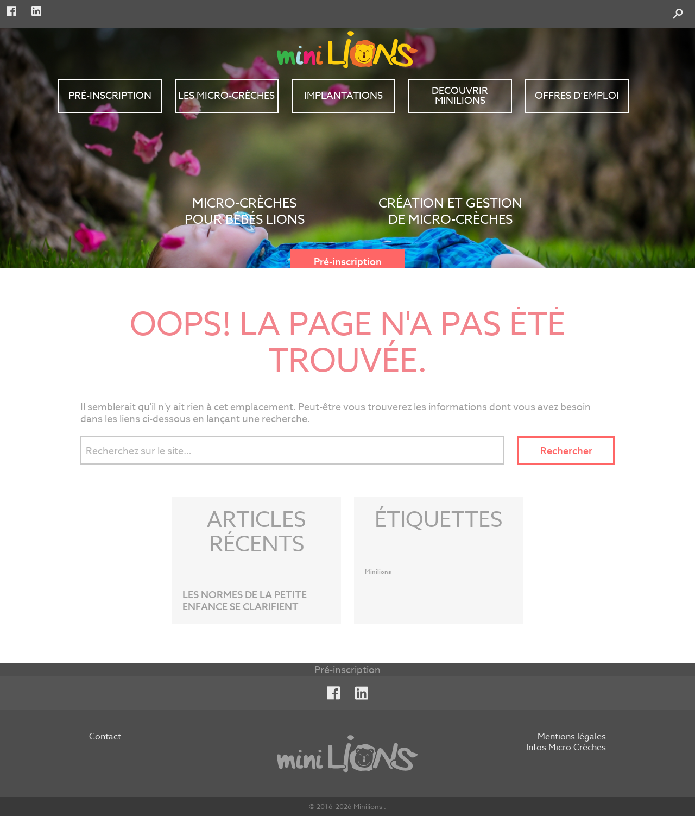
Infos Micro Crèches (566, 748)
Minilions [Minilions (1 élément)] (378, 571)
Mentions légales (572, 737)
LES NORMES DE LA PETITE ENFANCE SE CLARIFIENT (244, 601)
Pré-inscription (348, 262)
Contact (105, 737)
